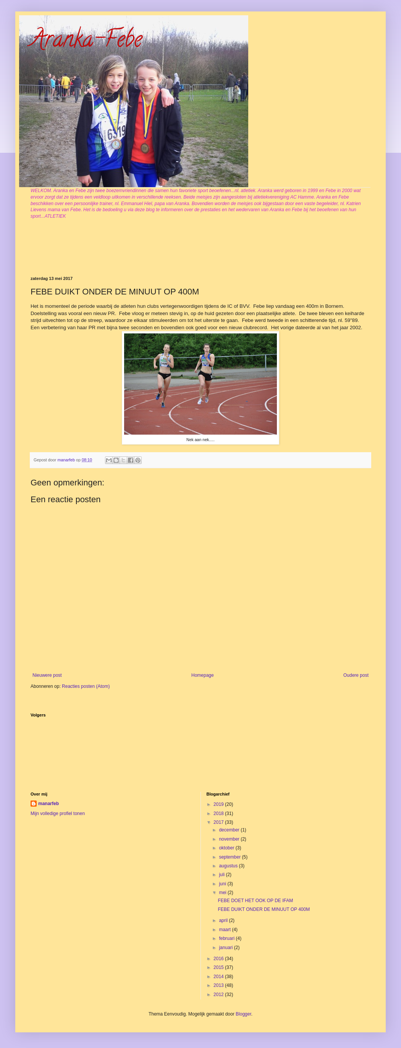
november (230, 839)
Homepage (202, 675)
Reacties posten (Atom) (86, 686)
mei (223, 892)
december (230, 830)
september (230, 857)
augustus (229, 865)
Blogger (243, 1014)
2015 (219, 967)
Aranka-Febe (86, 42)
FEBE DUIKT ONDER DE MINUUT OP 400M (264, 909)
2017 (219, 822)
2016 (219, 958)
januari (226, 947)
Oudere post (356, 675)
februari (227, 938)
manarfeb (48, 803)
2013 (219, 985)
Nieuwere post (47, 675)
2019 (219, 804)
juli (222, 874)
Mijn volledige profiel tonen (58, 813)
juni (223, 883)
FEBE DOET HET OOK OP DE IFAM (255, 900)
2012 (219, 994)
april (224, 920)
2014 (219, 976)
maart (225, 929)
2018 (219, 813)
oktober (227, 848)
